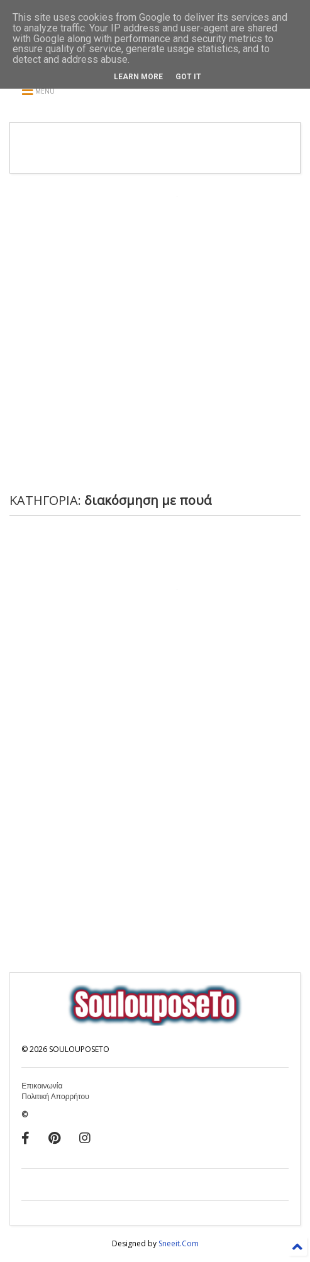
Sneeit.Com (178, 1243)
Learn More (138, 76)
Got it (188, 76)
